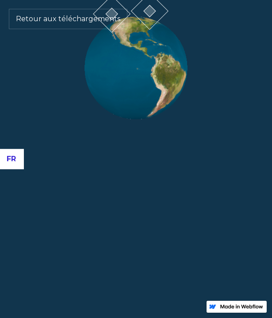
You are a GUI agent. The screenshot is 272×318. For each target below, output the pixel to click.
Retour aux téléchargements (68, 19)
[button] (12, 159)
